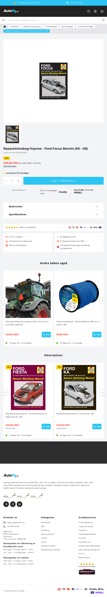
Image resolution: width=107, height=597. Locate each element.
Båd (43, 526)
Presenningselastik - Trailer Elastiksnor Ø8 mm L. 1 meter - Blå (78, 323)
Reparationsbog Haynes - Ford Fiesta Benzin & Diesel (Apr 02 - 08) (26, 415)
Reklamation (84, 557)
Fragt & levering (86, 526)
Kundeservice (85, 542)
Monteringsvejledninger (89, 546)
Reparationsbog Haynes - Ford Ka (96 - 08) (75, 414)
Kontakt (82, 538)
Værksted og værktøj (50, 550)
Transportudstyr (48, 546)
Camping (45, 530)
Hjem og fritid (47, 534)
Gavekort (83, 530)
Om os (82, 554)
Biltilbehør (46, 522)
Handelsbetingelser (87, 534)
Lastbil (44, 538)
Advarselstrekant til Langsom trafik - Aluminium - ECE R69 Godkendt (28, 323)
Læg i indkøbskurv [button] (63, 180)
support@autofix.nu (16, 522)
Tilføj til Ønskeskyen (19, 190)
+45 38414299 (13, 526)
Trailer (44, 542)
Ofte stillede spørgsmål (89, 550)
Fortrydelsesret (86, 522)
